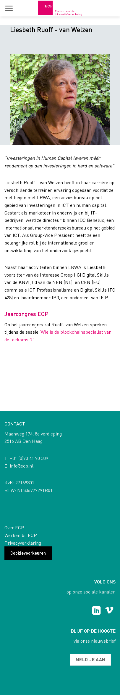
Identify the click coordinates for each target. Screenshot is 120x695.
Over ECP (14, 527)
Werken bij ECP (20, 535)
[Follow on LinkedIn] (96, 611)
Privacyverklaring (22, 543)
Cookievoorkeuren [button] (28, 553)
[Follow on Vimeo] (109, 611)
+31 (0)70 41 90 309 (29, 458)
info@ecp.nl (21, 466)
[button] (8, 8)
